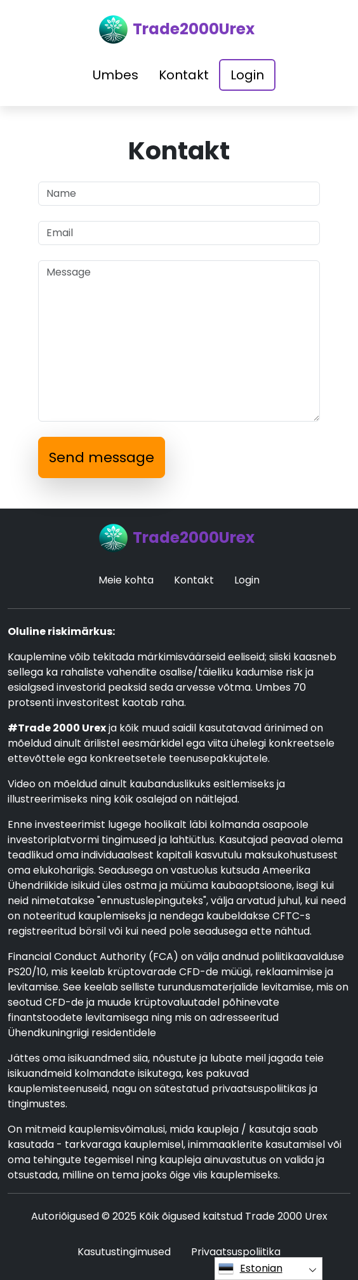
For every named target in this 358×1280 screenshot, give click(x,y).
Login (247, 75)
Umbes (115, 75)
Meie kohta (126, 580)
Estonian (250, 1268)
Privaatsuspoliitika (236, 1251)
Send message (101, 457)
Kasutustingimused (124, 1251)
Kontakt (184, 75)
